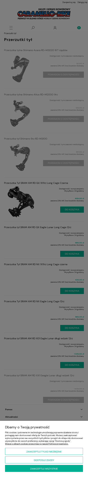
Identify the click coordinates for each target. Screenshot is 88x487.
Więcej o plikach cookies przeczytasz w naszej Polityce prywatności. (36, 444)
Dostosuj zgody (44, 460)
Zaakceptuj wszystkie (44, 468)
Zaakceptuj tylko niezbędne (44, 451)
